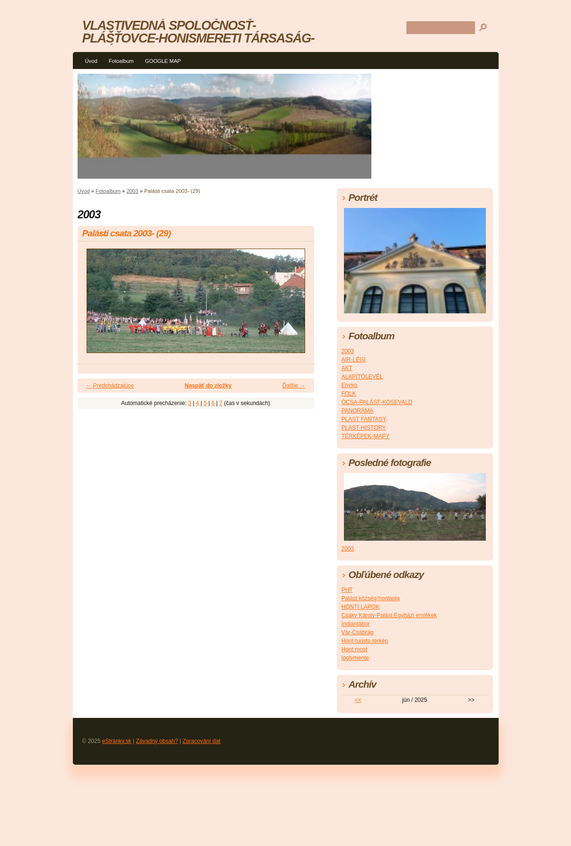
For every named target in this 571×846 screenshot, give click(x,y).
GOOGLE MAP (163, 61)
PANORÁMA (358, 410)
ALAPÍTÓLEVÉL (362, 376)
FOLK (349, 393)
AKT (347, 368)
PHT (347, 590)
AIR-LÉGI (354, 359)
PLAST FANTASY (364, 419)
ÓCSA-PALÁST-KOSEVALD (377, 402)
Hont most (355, 649)
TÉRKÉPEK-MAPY (366, 436)
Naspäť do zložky (207, 385)
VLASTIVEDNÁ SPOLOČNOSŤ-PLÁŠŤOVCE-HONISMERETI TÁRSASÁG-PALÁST (198, 38)
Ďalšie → (294, 385)
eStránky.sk (117, 741)
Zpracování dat (201, 741)
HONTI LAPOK (361, 607)
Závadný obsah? (157, 741)
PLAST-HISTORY (364, 427)
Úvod (91, 61)
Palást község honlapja (371, 598)
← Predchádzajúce (110, 385)
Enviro (350, 385)
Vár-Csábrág (358, 632)
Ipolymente (355, 658)
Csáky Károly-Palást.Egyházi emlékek (389, 615)
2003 (132, 191)
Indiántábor (356, 624)
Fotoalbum (121, 61)
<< (358, 700)
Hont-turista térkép (365, 641)
